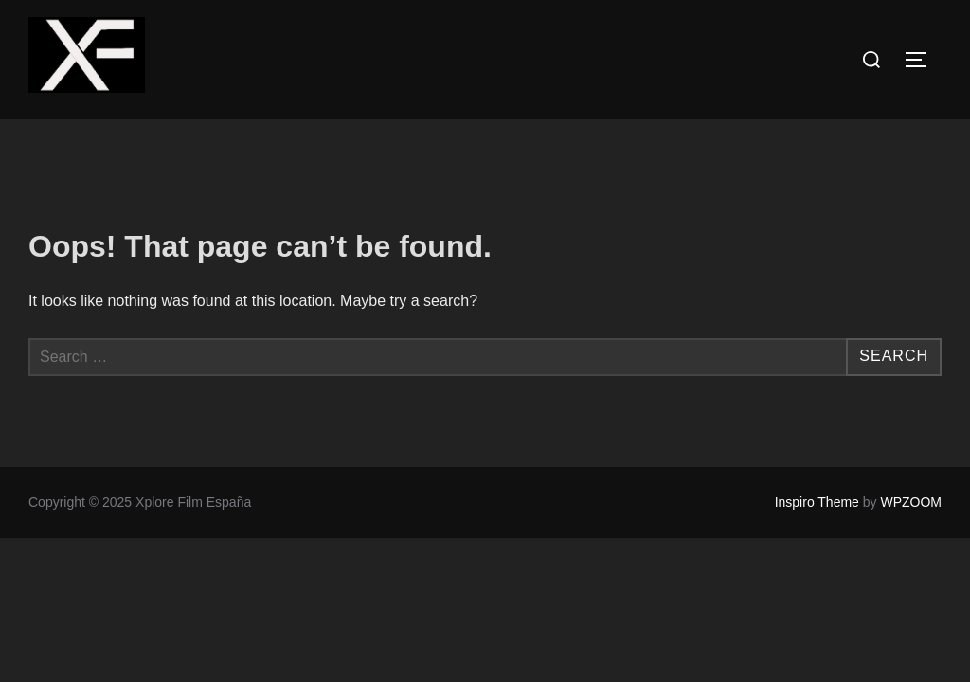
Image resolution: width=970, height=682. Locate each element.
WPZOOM (911, 502)
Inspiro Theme (817, 502)
